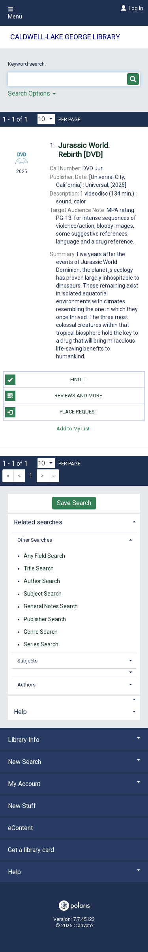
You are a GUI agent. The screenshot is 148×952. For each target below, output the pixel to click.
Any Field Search (44, 556)
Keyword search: (27, 64)
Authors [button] (26, 685)
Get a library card (31, 850)
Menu (15, 13)
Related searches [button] (38, 522)
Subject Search (43, 594)
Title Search (39, 568)
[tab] (74, 521)
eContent (20, 828)
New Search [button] (74, 762)
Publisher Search (45, 619)
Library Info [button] (74, 740)
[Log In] (122, 8)
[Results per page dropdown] (46, 119)
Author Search (42, 581)
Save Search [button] (74, 503)
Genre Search (41, 632)
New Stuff (22, 806)
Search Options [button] (32, 93)
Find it (46, 380)
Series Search (41, 644)
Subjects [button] (27, 661)
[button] (74, 672)
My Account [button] (74, 784)
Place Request (51, 412)
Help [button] (20, 712)
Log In (136, 8)
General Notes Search (51, 606)
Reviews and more (54, 396)
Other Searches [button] (34, 540)
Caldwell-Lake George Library (65, 37)
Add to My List (73, 429)
